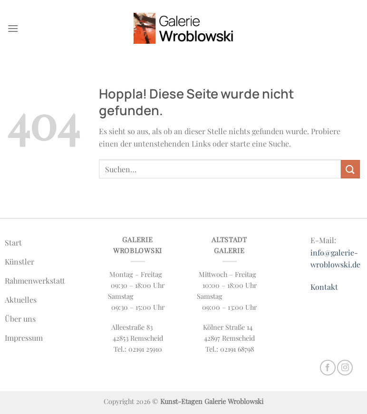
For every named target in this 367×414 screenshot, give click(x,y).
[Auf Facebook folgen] (328, 367)
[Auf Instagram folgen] (345, 367)
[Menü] (13, 28)
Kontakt (324, 287)
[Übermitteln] (350, 169)
